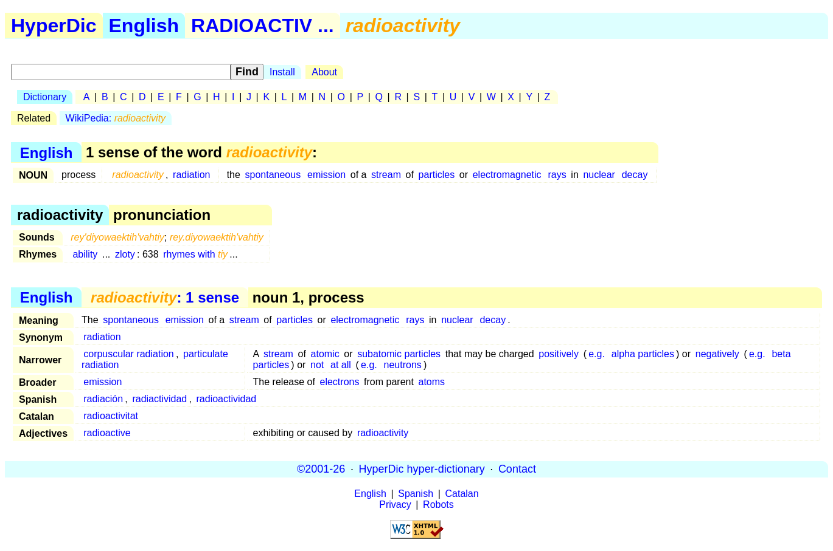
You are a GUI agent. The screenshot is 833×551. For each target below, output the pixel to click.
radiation (191, 174)
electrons (340, 382)
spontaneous (273, 174)
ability (84, 254)
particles (437, 174)
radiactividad (159, 399)
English (144, 25)
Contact (517, 469)
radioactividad (227, 399)
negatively (717, 354)
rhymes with (195, 254)
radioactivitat (110, 416)
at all (340, 365)
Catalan (462, 493)
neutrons (403, 365)
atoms (432, 382)
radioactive (106, 433)
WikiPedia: (116, 118)
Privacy (395, 504)
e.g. (596, 354)
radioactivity (382, 433)
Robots (438, 504)
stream (386, 174)
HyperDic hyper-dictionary (422, 469)
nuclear (599, 174)
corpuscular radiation (128, 354)
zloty (125, 254)
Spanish (415, 493)
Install (282, 72)
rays (557, 174)
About (324, 72)
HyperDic (54, 25)
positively (558, 354)
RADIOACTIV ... (262, 25)
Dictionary (44, 97)
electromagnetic (507, 174)
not (317, 365)
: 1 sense (165, 297)
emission (326, 174)
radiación (103, 399)
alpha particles (643, 354)
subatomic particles (399, 354)
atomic (325, 354)
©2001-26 (321, 469)
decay (635, 174)
